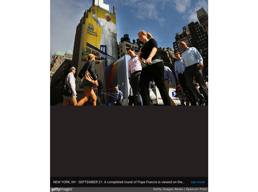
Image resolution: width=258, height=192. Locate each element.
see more (198, 182)
